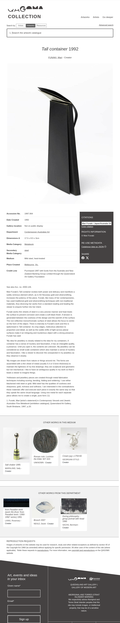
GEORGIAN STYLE (70, 460)
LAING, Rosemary (12, 521)
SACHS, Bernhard (70, 525)
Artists (96, 17)
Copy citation (87, 226)
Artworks (85, 17)
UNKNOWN (39, 463)
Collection (24, 16)
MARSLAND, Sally (13, 468)
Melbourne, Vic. (31, 264)
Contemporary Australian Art (37, 232)
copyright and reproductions (83, 550)
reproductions (43, 550)
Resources (41, 26)
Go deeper (108, 17)
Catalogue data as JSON (93, 247)
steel (26, 250)
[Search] (60, 32)
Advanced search (106, 25)
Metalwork (29, 244)
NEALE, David (40, 524)
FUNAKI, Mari (55, 57)
